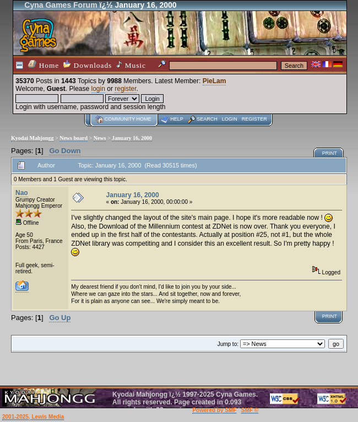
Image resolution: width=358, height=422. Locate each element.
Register (254, 119)
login (98, 89)
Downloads (87, 64)
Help (176, 119)
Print (329, 153)
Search (207, 119)
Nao (21, 193)
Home (43, 64)
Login (229, 119)
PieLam (214, 81)
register (125, 89)
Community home (128, 119)
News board (73, 138)
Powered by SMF (214, 410)
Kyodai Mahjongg (32, 138)
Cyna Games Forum (60, 5)
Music (131, 65)
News (100, 138)
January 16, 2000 (132, 138)
